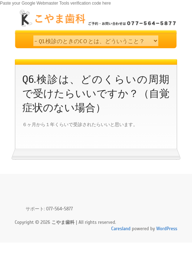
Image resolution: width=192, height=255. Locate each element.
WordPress (166, 229)
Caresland (121, 229)
